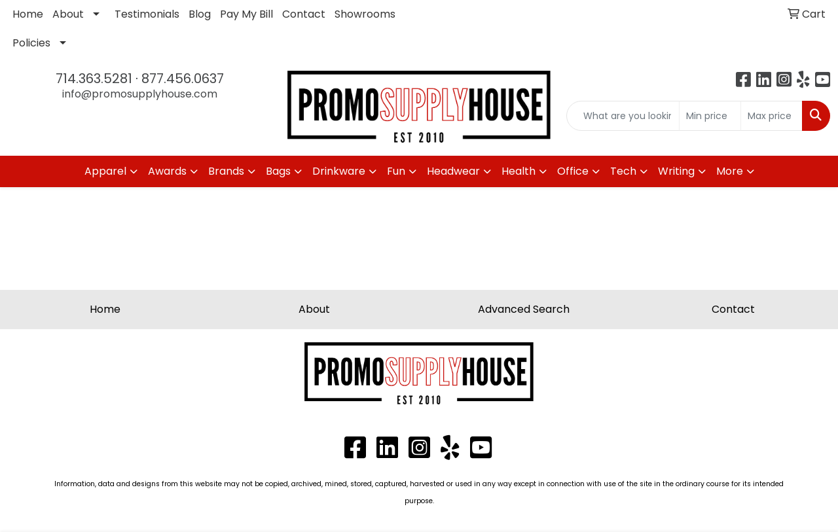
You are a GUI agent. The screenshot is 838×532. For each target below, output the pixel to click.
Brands (226, 171)
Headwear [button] (453, 171)
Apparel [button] (105, 171)
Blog (200, 14)
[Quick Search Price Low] (710, 116)
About (68, 14)
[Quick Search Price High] (771, 116)
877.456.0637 (182, 78)
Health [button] (518, 171)
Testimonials (147, 14)
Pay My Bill (246, 14)
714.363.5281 (94, 78)
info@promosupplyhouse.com (139, 93)
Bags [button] (278, 171)
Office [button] (573, 171)
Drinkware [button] (338, 171)
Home (27, 14)
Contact (303, 14)
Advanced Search (524, 309)
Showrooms (365, 14)
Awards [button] (167, 171)
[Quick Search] (623, 116)
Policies (31, 42)
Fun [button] (396, 171)
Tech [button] (623, 171)
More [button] (729, 171)
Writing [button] (676, 171)
